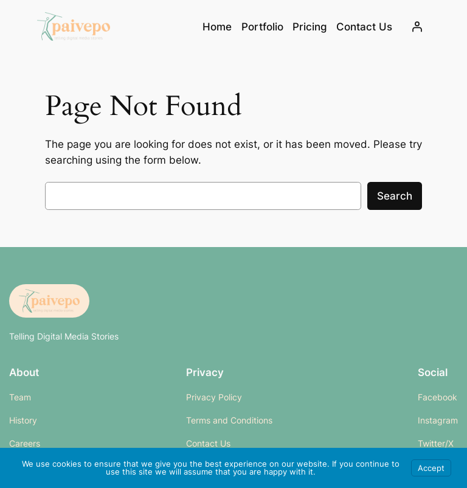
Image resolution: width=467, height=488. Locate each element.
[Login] (417, 27)
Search (394, 196)
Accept (431, 468)
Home (217, 27)
